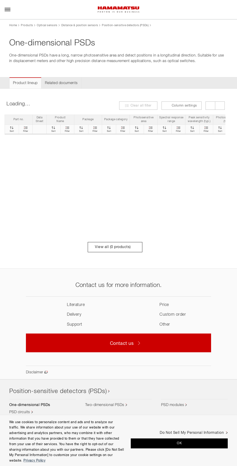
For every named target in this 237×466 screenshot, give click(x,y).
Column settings (181, 105)
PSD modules (172, 405)
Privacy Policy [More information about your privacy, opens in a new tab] (34, 460)
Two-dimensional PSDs (104, 405)
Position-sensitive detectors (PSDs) (125, 25)
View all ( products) (115, 247)
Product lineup (25, 83)
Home (13, 25)
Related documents (61, 83)
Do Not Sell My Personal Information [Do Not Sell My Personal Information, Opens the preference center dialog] (192, 433)
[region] (118, 440)
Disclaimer (34, 372)
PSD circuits (19, 412)
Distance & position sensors (79, 25)
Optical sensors (47, 25)
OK (179, 443)
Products (27, 25)
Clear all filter (141, 105)
